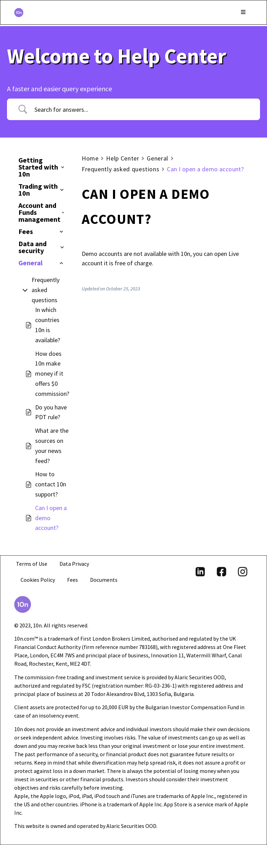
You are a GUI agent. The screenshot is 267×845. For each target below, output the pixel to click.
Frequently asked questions (45, 290)
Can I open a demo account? (51, 518)
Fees (73, 579)
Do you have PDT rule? (51, 412)
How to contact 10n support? (50, 484)
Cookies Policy (38, 579)
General (157, 158)
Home (90, 158)
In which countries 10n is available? (47, 325)
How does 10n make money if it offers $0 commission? (52, 374)
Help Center (122, 158)
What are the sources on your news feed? (51, 445)
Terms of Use (31, 563)
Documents (105, 579)
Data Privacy (75, 563)
